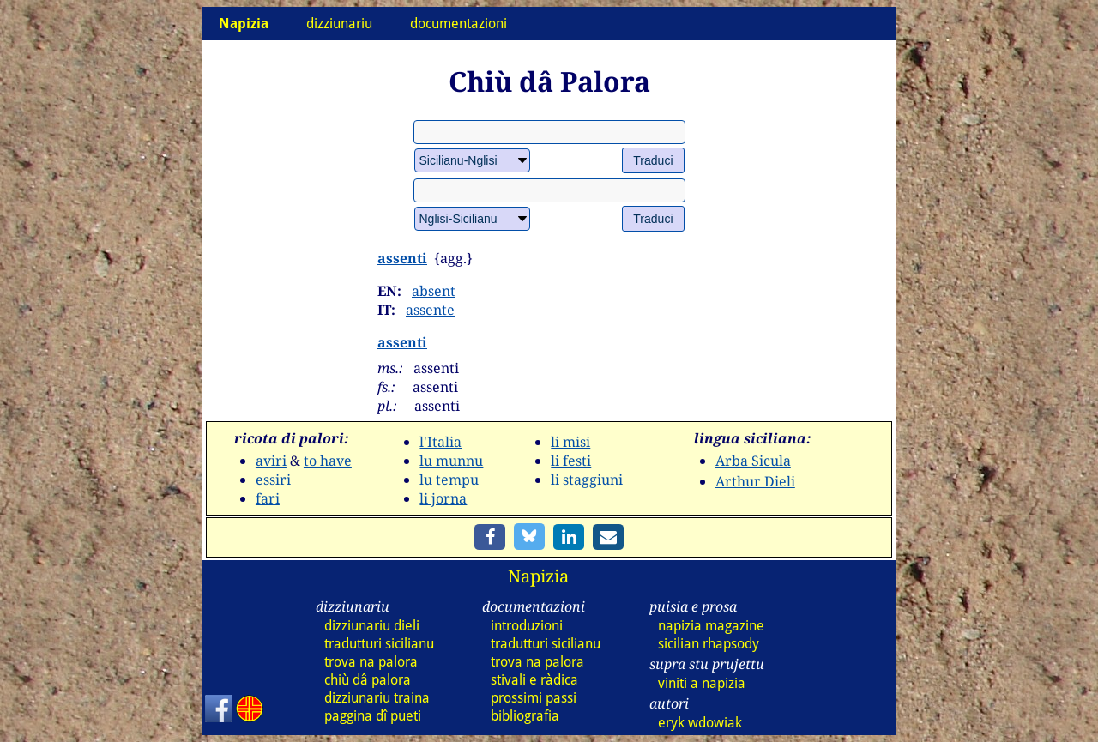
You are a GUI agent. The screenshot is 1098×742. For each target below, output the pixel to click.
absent (433, 290)
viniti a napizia (701, 683)
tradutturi (379, 644)
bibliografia (525, 716)
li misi (570, 441)
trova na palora (371, 662)
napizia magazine (711, 626)
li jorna (443, 498)
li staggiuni (587, 479)
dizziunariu (339, 23)
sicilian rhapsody (708, 644)
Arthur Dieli (755, 481)
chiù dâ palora (367, 680)
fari (268, 498)
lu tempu (449, 479)
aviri (271, 460)
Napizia (538, 576)
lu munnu (451, 460)
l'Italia (440, 441)
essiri (273, 479)
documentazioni (458, 23)
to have (328, 460)
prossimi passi (533, 698)
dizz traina (377, 698)
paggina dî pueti (372, 716)
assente (430, 309)
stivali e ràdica (534, 680)
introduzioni (527, 626)
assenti (402, 258)
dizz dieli (371, 626)
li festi (571, 460)
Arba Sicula (753, 460)
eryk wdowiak (700, 723)
